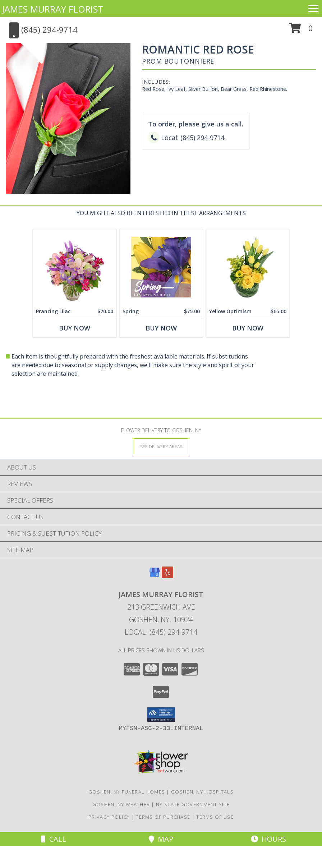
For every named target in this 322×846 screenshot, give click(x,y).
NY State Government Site (193, 804)
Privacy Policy (109, 817)
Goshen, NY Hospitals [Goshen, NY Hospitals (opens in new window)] (202, 792)
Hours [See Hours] (268, 839)
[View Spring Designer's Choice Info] (161, 267)
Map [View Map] (161, 839)
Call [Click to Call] (53, 839)
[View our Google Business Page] (154, 576)
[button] (301, 31)
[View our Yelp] (167, 576)
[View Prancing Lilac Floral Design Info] (74, 267)
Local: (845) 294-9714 (161, 632)
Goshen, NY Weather (121, 804)
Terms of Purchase (163, 817)
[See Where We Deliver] (161, 446)
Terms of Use (215, 817)
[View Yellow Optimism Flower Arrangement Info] (247, 267)
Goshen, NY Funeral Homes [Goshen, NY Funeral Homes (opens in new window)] (126, 792)
